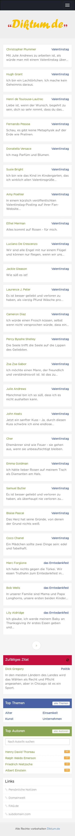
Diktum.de (53, 829)
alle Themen (61, 703)
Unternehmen (52, 719)
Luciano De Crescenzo (21, 244)
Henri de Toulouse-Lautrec (24, 99)
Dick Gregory (14, 669)
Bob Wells (13, 588)
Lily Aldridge (15, 613)
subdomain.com (18, 814)
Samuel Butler (16, 488)
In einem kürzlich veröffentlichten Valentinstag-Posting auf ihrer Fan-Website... (32, 205)
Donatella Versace (18, 149)
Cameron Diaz (16, 314)
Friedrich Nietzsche (37, 764)
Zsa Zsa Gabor (16, 364)
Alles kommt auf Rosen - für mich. (31, 229)
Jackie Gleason (16, 269)
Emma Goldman (17, 463)
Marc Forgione (16, 563)
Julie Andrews (16, 389)
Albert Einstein (37, 770)
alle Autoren (61, 731)
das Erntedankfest (56, 563)
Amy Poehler (15, 194)
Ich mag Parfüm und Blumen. (28, 155)
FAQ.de (12, 806)
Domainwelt (15, 797)
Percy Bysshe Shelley (20, 339)
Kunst (9, 719)
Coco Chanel (15, 538)
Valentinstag (60, 49)
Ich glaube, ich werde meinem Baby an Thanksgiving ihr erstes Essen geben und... (35, 623)
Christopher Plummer (21, 49)
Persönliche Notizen (21, 789)
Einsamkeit (50, 713)
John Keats (14, 414)
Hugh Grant (14, 74)
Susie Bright (14, 169)
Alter (8, 713)
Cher (9, 439)
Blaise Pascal (15, 513)
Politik (65, 669)
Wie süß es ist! (17, 275)
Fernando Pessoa (18, 124)
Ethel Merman (15, 223)
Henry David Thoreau (37, 752)
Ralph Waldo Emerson (37, 758)
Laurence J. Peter (18, 289)
